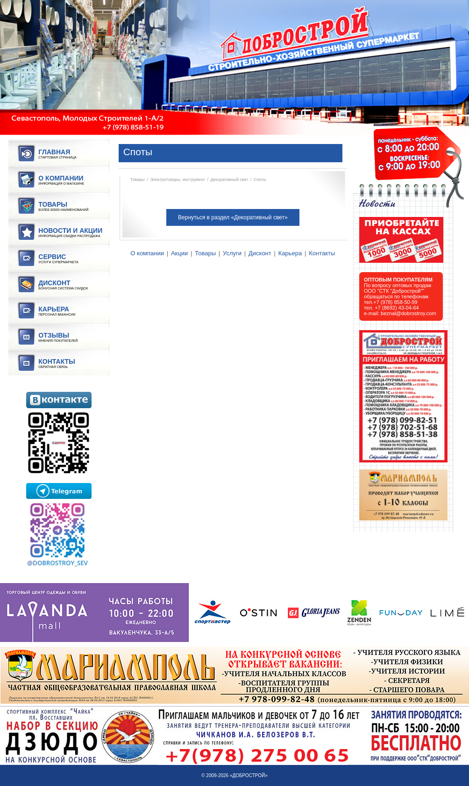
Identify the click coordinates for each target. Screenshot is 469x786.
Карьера (290, 253)
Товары (137, 179)
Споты (260, 179)
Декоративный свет (230, 179)
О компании (147, 253)
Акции (179, 253)
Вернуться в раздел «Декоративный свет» (233, 217)
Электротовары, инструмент (177, 179)
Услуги (232, 253)
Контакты (322, 253)
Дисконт (260, 253)
